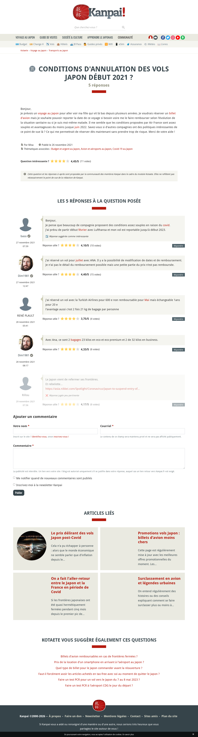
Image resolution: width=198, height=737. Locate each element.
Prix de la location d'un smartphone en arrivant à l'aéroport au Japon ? (99, 662)
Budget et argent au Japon (65, 149)
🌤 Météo (149, 44)
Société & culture (72, 37)
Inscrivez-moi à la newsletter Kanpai (39, 485)
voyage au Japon (48, 113)
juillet (79, 260)
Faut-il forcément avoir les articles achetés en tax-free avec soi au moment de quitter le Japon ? (99, 674)
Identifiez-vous (39, 436)
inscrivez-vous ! (61, 436)
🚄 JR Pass (75, 44)
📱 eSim (119, 44)
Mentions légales (115, 716)
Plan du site (169, 716)
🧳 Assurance (134, 44)
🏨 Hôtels (62, 44)
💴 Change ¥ (37, 44)
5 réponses (99, 85)
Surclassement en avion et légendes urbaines (159, 580)
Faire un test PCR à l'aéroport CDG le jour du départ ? (99, 685)
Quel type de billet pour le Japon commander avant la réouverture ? (99, 668)
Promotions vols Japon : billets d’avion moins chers (159, 537)
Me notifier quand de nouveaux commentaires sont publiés (54, 478)
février (82, 230)
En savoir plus (128, 734)
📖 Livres (162, 44)
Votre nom (21, 426)
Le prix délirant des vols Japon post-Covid (72, 535)
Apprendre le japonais (100, 37)
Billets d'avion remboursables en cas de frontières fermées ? (99, 656)
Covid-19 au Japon (123, 149)
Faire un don (73, 716)
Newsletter (92, 716)
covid (166, 225)
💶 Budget (21, 44)
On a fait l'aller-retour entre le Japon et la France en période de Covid (70, 585)
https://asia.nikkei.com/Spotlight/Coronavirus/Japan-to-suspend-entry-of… (92, 388)
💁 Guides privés (93, 44)
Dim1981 (23, 276)
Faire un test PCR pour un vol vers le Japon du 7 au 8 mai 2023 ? (99, 679)
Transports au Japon (58, 50)
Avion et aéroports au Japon (96, 149)
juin (77, 127)
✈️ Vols (50, 44)
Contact (135, 716)
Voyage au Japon (25, 37)
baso (24, 236)
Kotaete (24, 50)
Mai (146, 300)
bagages (76, 340)
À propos (55, 716)
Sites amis (151, 716)
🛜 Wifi (109, 44)
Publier (18, 493)
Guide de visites (48, 37)
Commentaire (23, 445)
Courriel (107, 426)
